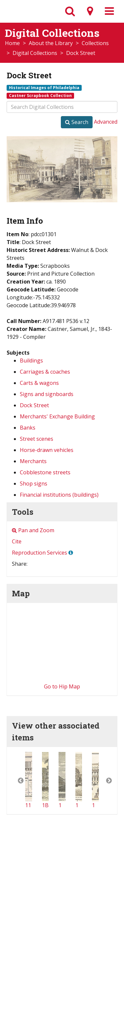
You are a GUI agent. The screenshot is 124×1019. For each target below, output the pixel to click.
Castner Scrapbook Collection (40, 95)
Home (12, 43)
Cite (16, 541)
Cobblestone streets (45, 472)
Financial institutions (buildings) (59, 494)
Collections (95, 43)
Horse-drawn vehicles (46, 450)
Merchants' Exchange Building (57, 416)
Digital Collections (35, 53)
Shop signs (33, 483)
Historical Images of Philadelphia (44, 87)
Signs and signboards (46, 394)
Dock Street (34, 405)
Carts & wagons (39, 382)
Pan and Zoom (33, 530)
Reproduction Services (39, 552)
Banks (27, 427)
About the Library (51, 43)
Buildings (31, 360)
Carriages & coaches (45, 371)
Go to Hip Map (62, 686)
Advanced (105, 121)
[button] (16, 780)
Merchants (33, 461)
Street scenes (36, 438)
